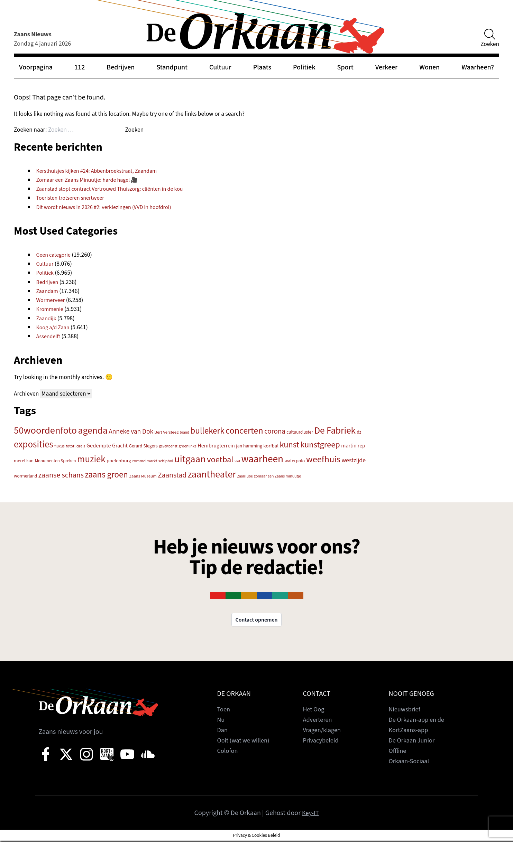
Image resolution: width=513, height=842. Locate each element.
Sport (345, 67)
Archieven (26, 393)
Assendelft (49, 336)
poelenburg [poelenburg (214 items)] (119, 460)
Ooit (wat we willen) (245, 742)
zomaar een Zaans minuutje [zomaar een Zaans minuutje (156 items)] (277, 476)
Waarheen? (477, 67)
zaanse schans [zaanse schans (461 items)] (61, 475)
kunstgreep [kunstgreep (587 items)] (320, 445)
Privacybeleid (322, 742)
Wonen (429, 67)
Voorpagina (36, 67)
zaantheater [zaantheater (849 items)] (212, 474)
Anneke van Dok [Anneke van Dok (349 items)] (131, 431)
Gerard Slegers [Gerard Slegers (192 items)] (143, 446)
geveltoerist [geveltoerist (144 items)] (168, 446)
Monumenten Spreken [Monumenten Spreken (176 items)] (55, 461)
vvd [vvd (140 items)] (237, 461)
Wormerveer (52, 300)
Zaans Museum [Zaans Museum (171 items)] (142, 476)
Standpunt (171, 67)
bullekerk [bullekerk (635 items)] (207, 431)
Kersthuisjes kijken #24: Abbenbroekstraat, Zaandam (102, 171)
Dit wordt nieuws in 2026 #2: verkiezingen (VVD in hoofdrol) (110, 207)
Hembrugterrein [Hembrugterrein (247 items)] (216, 446)
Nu (221, 721)
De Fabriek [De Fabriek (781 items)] (335, 430)
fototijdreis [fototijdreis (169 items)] (75, 446)
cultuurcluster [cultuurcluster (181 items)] (299, 432)
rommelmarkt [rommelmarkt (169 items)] (144, 461)
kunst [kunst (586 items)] (289, 445)
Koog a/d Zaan (54, 327)
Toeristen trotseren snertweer (73, 197)
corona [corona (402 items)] (274, 431)
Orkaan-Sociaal (411, 762)
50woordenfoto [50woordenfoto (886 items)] (45, 430)
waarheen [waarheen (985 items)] (262, 459)
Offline (398, 752)
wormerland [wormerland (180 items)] (25, 476)
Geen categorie (55, 254)
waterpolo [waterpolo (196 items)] (295, 460)
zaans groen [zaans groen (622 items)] (106, 475)
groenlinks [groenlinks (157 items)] (187, 446)
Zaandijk (47, 318)
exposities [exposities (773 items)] (33, 444)
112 (79, 67)
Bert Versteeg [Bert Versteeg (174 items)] (167, 432)
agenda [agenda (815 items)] (93, 430)
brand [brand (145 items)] (184, 432)
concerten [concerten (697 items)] (244, 430)
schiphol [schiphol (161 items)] (165, 461)
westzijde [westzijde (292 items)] (353, 460)
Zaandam (48, 291)
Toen (224, 711)
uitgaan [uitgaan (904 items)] (190, 459)
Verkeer (386, 67)
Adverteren (319, 721)
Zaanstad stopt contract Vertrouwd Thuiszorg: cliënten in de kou (116, 189)
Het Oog (315, 711)
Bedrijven (121, 67)
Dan (223, 731)
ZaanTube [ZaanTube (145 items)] (245, 476)
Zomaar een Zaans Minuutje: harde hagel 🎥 (92, 180)
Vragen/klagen (324, 731)
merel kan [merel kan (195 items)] (24, 460)
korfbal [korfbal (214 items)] (271, 446)
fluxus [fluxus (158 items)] (59, 446)
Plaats (262, 67)
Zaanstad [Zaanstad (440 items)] (172, 475)
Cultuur (220, 67)
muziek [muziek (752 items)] (91, 459)
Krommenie (51, 309)
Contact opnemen (256, 620)
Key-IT (310, 814)
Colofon (228, 752)
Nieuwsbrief (406, 711)
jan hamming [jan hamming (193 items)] (249, 446)
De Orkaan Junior (414, 742)
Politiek (304, 67)
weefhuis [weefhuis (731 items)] (323, 459)
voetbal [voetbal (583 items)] (220, 460)
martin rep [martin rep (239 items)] (353, 446)
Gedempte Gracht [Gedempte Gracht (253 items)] (107, 446)
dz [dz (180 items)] (359, 432)
